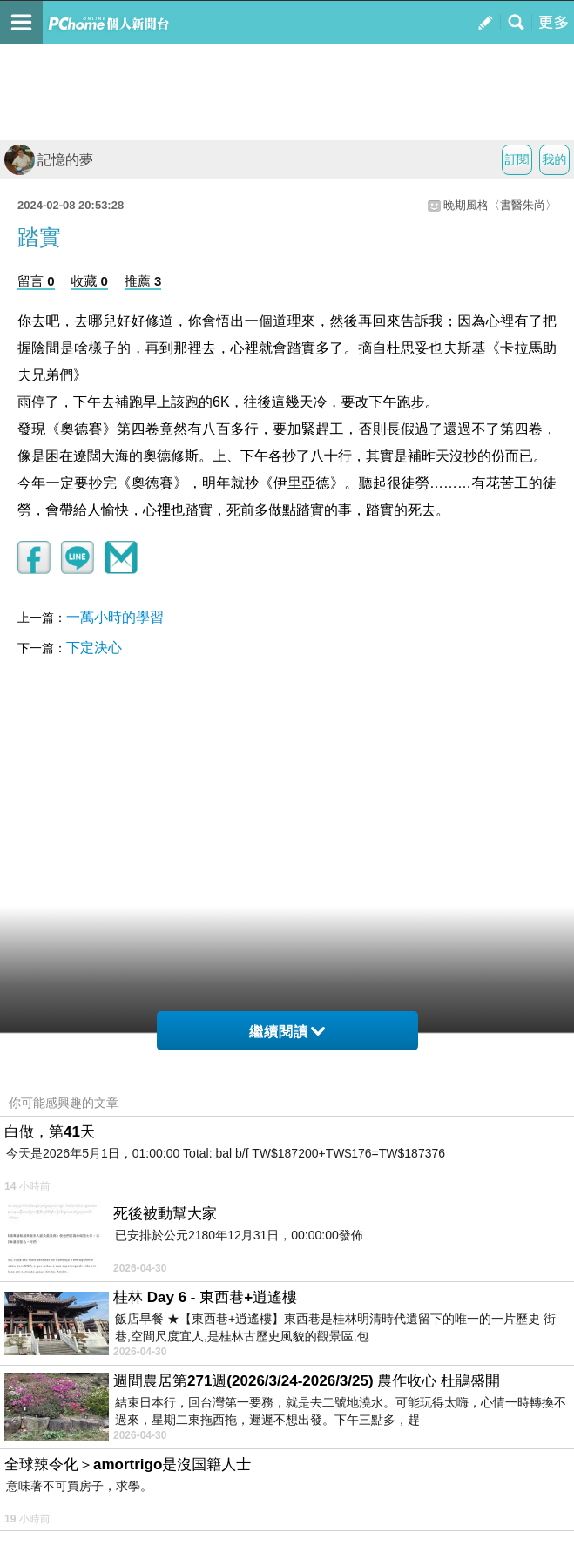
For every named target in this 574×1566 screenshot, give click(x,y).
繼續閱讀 (287, 1032)
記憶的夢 (48, 160)
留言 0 (36, 280)
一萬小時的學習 (115, 617)
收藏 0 (89, 280)
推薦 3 (143, 280)
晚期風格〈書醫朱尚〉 (500, 205)
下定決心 (94, 647)
